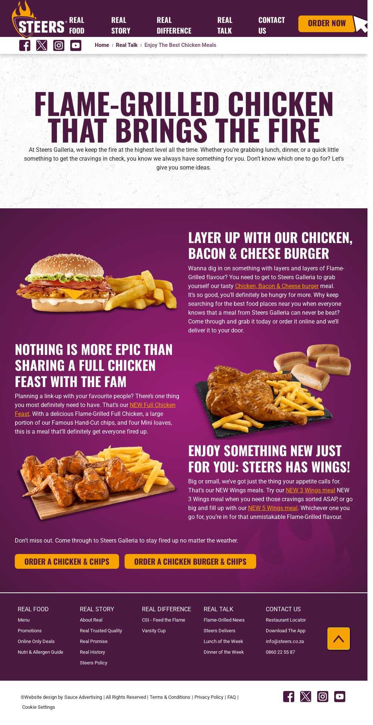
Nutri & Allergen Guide (40, 652)
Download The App (285, 630)
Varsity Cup (154, 630)
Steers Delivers (219, 630)
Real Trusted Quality (101, 630)
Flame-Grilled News (224, 620)
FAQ (231, 697)
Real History (92, 652)
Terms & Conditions (170, 697)
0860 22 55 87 (280, 652)
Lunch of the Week (223, 641)
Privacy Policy (208, 697)
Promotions (30, 630)
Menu (24, 620)
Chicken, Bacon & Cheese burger (277, 286)
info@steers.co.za (285, 641)
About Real (91, 620)
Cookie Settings (38, 707)
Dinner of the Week (224, 652)
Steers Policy (93, 663)
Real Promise (94, 641)
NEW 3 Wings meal (310, 490)
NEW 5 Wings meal (273, 508)
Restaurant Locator (286, 620)
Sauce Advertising (83, 697)
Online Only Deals (36, 641)
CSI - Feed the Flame (163, 620)
